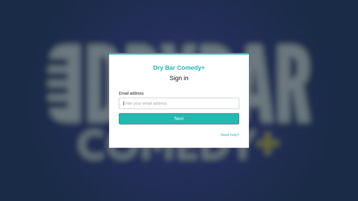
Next (179, 118)
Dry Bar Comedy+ (179, 67)
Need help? (230, 135)
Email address (131, 93)
